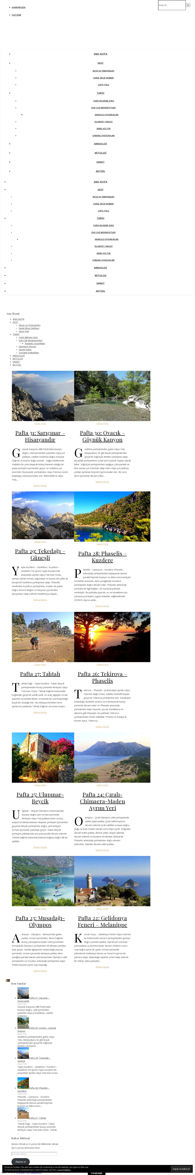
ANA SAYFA (100, 53)
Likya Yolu (103, 84)
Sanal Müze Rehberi (103, 78)
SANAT (100, 161)
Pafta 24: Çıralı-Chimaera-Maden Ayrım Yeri (102, 801)
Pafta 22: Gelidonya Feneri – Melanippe (102, 921)
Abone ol (20, 1161)
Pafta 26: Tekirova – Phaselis (102, 677)
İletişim (16, 15)
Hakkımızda (19, 7)
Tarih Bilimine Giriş (103, 101)
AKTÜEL (100, 171)
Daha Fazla (40, 485)
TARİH (100, 92)
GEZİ (100, 62)
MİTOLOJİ (100, 152)
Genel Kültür (104, 128)
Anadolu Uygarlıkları (107, 114)
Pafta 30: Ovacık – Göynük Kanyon (102, 436)
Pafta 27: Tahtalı (40, 673)
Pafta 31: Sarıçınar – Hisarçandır (40, 436)
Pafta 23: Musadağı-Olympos (40, 921)
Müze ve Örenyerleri (103, 71)
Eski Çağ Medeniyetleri (103, 107)
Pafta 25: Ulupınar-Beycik (40, 798)
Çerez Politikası (64, 1170)
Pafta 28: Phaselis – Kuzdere (102, 557)
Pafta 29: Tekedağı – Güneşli (40, 554)
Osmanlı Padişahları (103, 135)
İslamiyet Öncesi (104, 121)
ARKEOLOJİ (100, 143)
